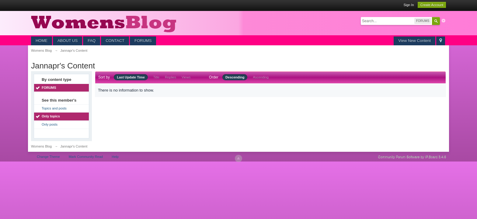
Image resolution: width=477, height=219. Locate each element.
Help (115, 156)
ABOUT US (67, 40)
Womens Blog (41, 146)
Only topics (51, 116)
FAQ (92, 40)
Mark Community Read (86, 156)
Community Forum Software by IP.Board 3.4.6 (412, 156)
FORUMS (142, 40)
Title (156, 77)
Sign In (408, 5)
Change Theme (48, 156)
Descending (234, 77)
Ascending (261, 77)
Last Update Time (131, 77)
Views (186, 77)
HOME (41, 40)
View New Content (414, 40)
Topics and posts (54, 108)
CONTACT (115, 40)
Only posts (49, 124)
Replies (170, 77)
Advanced (443, 20)
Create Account (431, 5)
